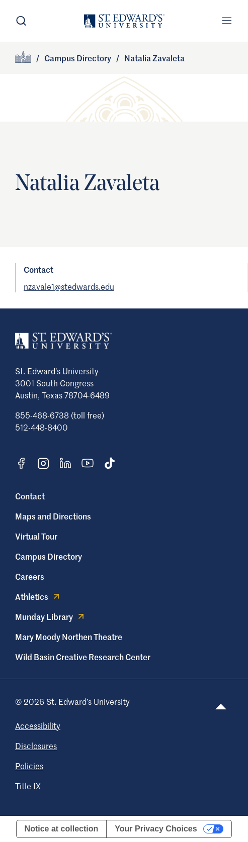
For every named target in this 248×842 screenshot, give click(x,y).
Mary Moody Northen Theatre (68, 636)
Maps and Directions (53, 515)
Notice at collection (62, 828)
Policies (29, 765)
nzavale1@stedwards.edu (69, 286)
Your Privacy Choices (156, 828)
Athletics (38, 596)
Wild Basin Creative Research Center (82, 656)
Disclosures (36, 745)
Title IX (28, 785)
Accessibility (37, 725)
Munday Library (50, 616)
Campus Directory (77, 57)
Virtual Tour (36, 536)
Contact (30, 495)
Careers (29, 576)
